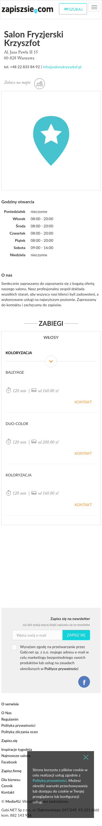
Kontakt (83, 402)
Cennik (7, 785)
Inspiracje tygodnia (16, 749)
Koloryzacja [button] (51, 355)
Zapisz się (76, 635)
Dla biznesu (10, 779)
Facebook (9, 762)
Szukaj (73, 9)
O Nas (6, 712)
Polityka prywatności (18, 725)
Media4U (12, 801)
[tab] (51, 355)
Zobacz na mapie (24, 83)
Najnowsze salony (16, 755)
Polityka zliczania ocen (19, 731)
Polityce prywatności (61, 668)
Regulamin (9, 719)
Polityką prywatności (49, 780)
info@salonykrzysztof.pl (62, 66)
